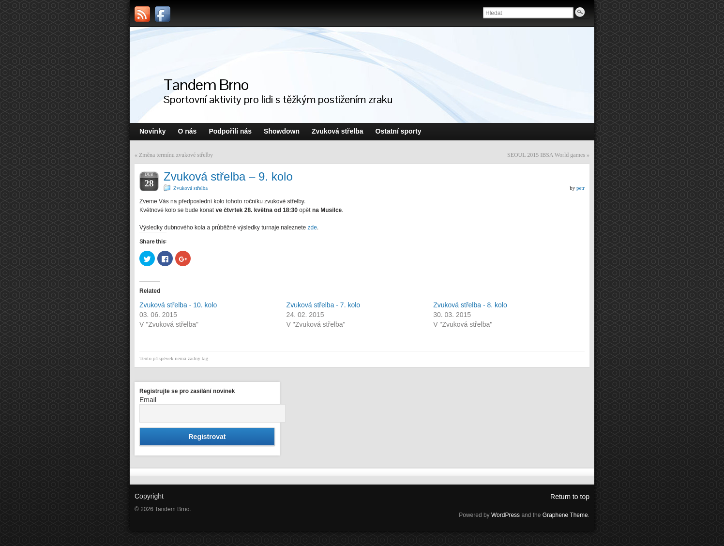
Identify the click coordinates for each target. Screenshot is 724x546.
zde (312, 227)
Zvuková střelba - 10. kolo (178, 305)
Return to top (569, 496)
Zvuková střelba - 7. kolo (324, 305)
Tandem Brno (206, 84)
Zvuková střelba (190, 188)
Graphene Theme (565, 515)
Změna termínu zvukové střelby (176, 155)
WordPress (505, 515)
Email (147, 400)
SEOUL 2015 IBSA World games (546, 155)
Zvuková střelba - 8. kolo (470, 305)
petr (580, 188)
